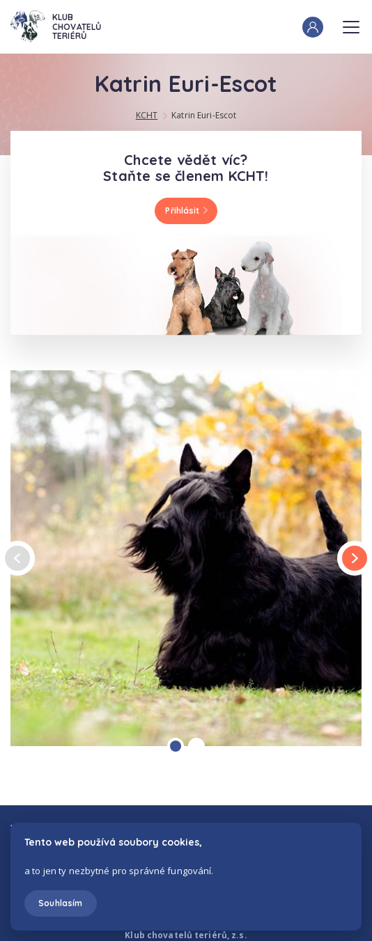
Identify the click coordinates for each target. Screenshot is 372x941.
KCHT (146, 115)
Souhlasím (60, 903)
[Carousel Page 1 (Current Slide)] (175, 746)
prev (17, 558)
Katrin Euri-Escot (203, 115)
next (354, 558)
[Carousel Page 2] (196, 746)
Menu (351, 23)
